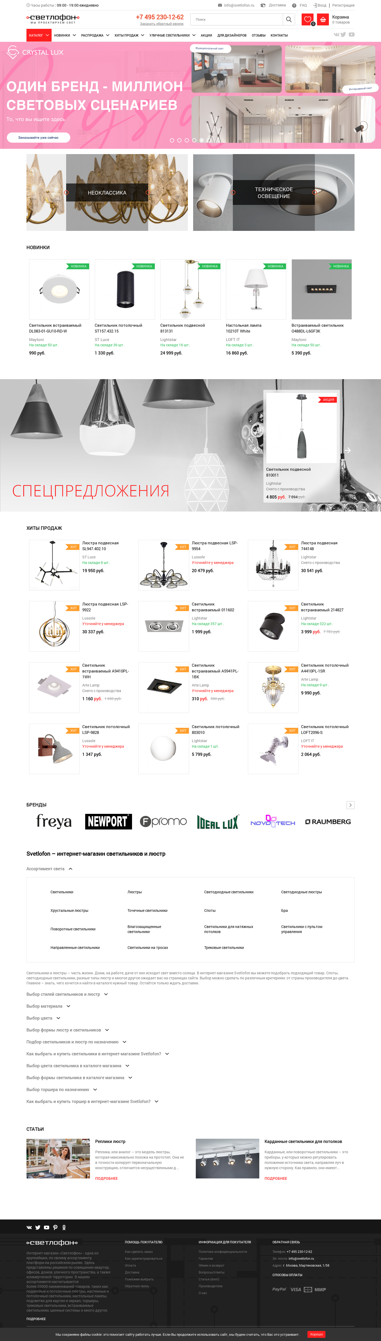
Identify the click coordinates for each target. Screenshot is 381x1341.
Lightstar (168, 339)
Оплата (130, 1265)
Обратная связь (137, 1286)
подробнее (106, 1178)
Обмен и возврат (211, 1265)
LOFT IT (233, 339)
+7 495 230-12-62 (160, 17)
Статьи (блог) (209, 1279)
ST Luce (102, 339)
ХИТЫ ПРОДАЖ (44, 528)
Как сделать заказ (139, 1251)
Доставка (273, 4)
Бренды (36, 804)
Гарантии (206, 1258)
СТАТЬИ (35, 1129)
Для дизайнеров (232, 35)
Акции (206, 35)
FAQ (299, 5)
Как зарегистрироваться (143, 1258)
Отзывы (258, 35)
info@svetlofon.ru (239, 5)
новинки (38, 247)
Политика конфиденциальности (223, 1251)
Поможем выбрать (139, 1279)
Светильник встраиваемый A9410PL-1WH (105, 670)
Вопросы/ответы (211, 1272)
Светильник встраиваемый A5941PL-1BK (215, 670)
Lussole (198, 556)
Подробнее (36, 1319)
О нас (203, 1293)
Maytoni (36, 339)
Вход (320, 5)
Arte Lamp (90, 685)
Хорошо (316, 1334)
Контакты (279, 35)
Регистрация (343, 5)
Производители (211, 1286)
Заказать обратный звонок (162, 23)
